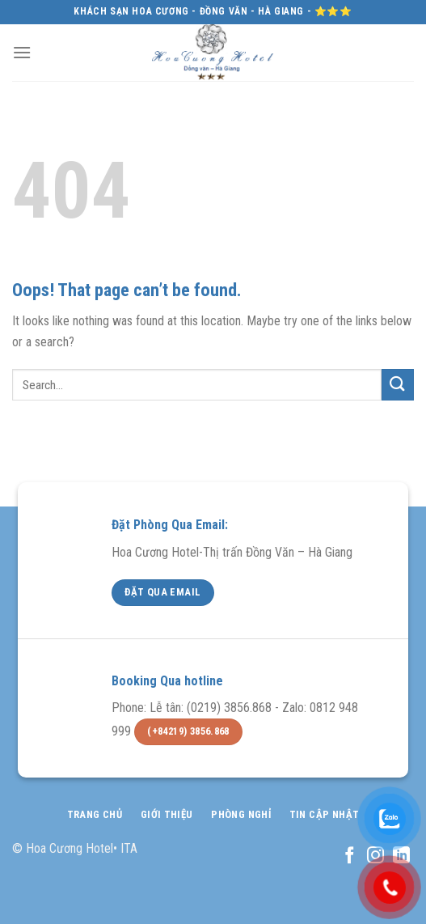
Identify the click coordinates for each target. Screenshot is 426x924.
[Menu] (22, 52)
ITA (128, 848)
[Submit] (398, 385)
